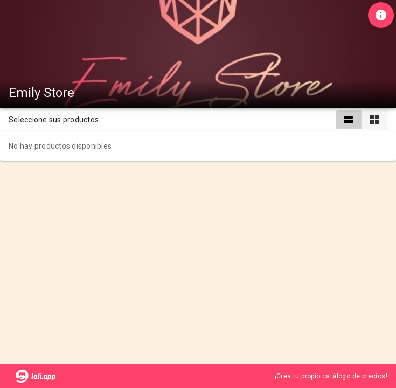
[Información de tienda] (381, 15)
